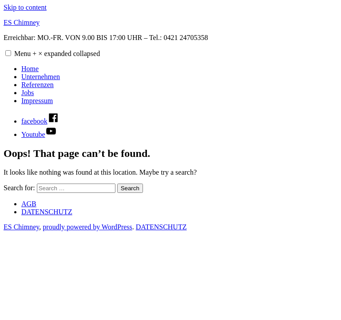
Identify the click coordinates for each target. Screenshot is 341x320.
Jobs (27, 92)
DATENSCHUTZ (46, 212)
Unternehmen (40, 76)
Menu (57, 53)
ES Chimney (22, 22)
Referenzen (37, 84)
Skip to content (25, 7)
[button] (8, 53)
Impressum (37, 100)
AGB (28, 204)
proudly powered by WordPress (87, 227)
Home (30, 68)
